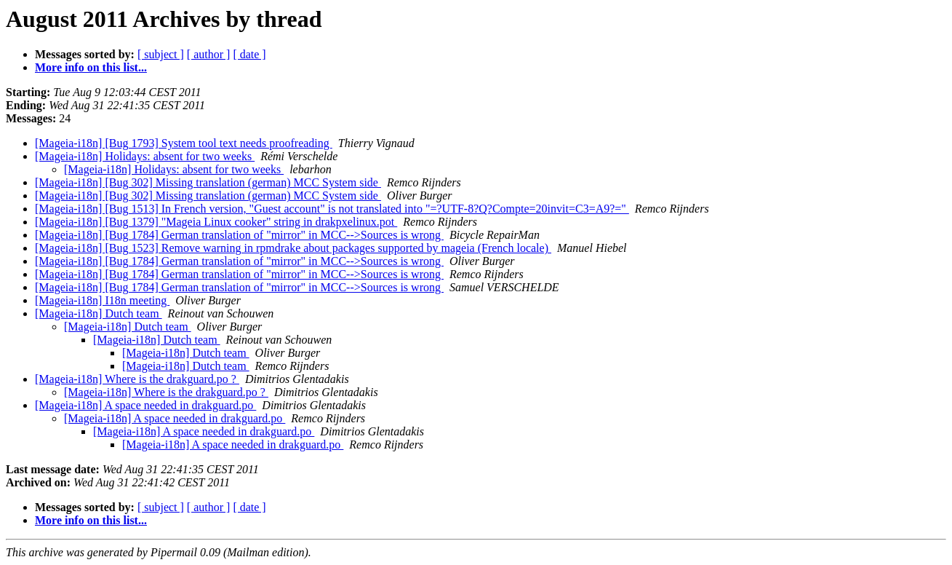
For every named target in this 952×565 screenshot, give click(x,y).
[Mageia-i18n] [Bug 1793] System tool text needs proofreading (183, 143)
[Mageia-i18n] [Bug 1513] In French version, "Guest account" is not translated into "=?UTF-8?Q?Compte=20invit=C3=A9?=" (332, 208)
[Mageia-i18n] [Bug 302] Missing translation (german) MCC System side (208, 182)
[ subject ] (160, 54)
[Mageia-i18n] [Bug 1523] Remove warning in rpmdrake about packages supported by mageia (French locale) (293, 248)
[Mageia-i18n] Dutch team (98, 313)
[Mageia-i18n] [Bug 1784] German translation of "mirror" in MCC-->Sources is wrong (239, 235)
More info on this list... (91, 67)
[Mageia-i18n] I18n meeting (102, 300)
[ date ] (249, 54)
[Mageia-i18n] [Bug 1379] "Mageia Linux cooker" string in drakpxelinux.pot (216, 222)
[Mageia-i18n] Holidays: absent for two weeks (145, 156)
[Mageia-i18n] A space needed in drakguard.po (145, 405)
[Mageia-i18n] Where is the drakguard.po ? (137, 379)
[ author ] (209, 54)
